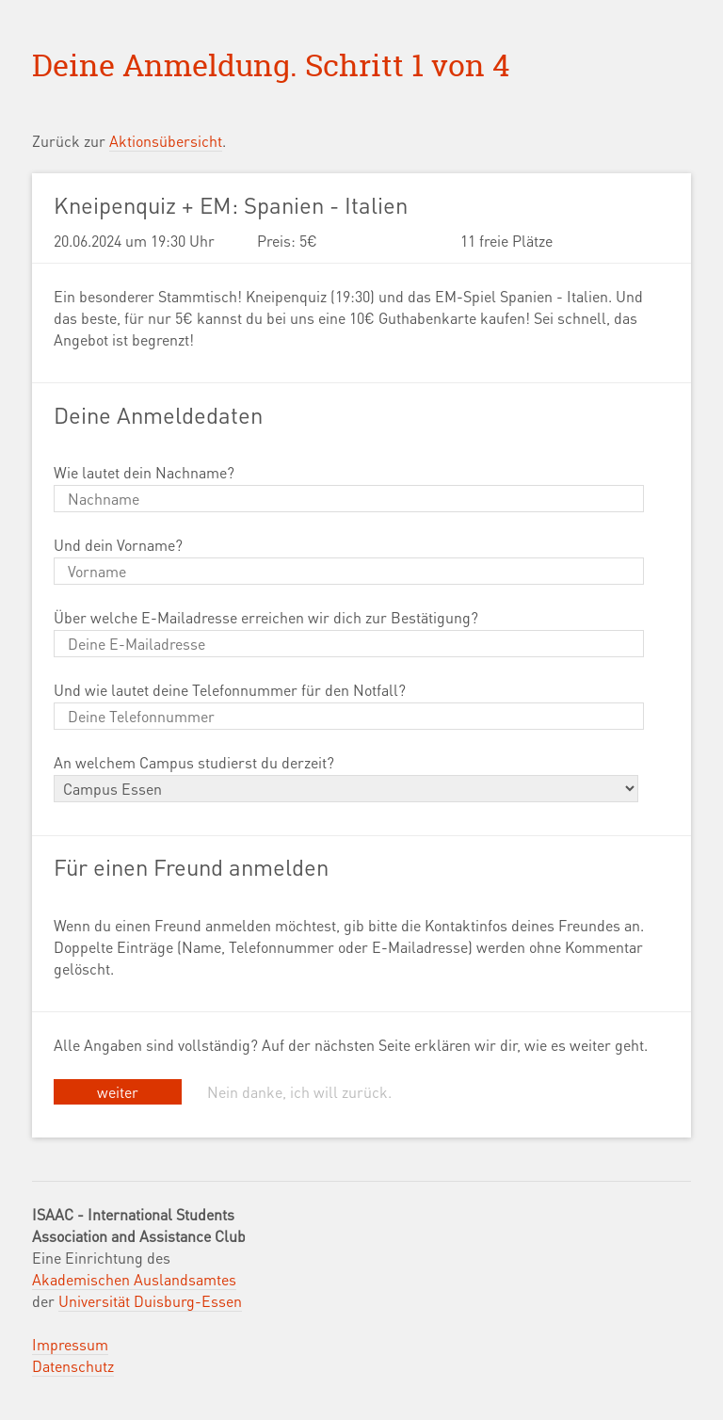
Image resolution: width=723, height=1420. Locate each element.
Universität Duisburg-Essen (150, 1301)
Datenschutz (73, 1366)
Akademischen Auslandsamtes (134, 1279)
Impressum (70, 1344)
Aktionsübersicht (165, 141)
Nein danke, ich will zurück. (299, 1092)
